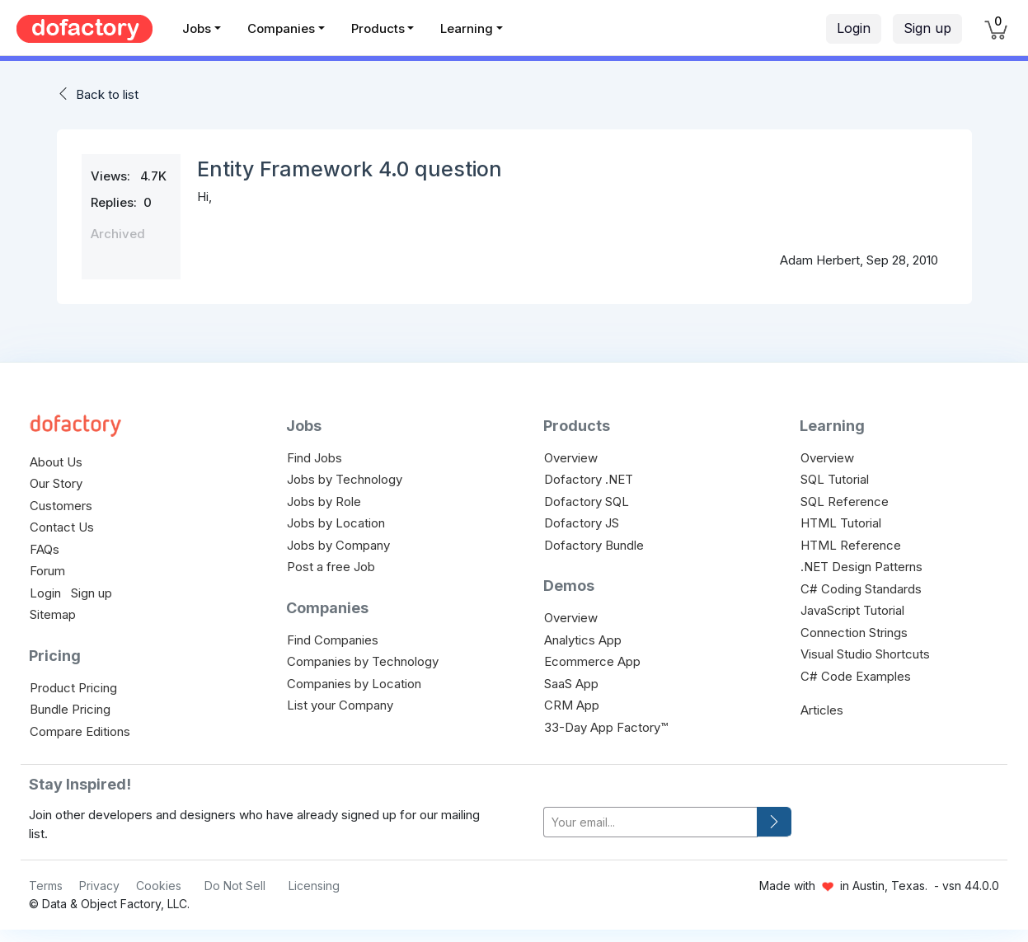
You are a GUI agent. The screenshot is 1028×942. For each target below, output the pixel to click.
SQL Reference (844, 501)
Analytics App (583, 640)
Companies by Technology (363, 661)
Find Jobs (314, 458)
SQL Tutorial (834, 479)
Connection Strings (854, 632)
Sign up (927, 28)
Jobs (196, 28)
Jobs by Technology (344, 479)
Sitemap (53, 614)
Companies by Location (354, 683)
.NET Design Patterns (861, 566)
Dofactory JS (581, 523)
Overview (571, 458)
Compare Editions (80, 731)
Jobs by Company (338, 545)
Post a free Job (331, 566)
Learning (466, 28)
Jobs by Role (324, 501)
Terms (46, 886)
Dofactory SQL (586, 501)
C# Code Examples (855, 676)
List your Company (340, 705)
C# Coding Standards (861, 589)
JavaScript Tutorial (852, 610)
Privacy (99, 886)
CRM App (571, 705)
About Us (56, 462)
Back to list (107, 94)
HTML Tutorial (840, 523)
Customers (61, 505)
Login (854, 28)
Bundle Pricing (70, 709)
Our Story (56, 483)
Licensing (314, 886)
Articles (821, 710)
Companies (281, 28)
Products (378, 28)
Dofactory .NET (588, 479)
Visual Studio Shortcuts (865, 654)
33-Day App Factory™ (606, 727)
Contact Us (62, 527)
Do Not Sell (234, 886)
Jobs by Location (336, 523)
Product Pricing (73, 688)
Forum (47, 571)
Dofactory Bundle (594, 545)
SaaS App (571, 683)
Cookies (158, 886)
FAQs (44, 549)
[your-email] (650, 822)
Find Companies (332, 640)
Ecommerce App (592, 661)
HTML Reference (850, 545)
